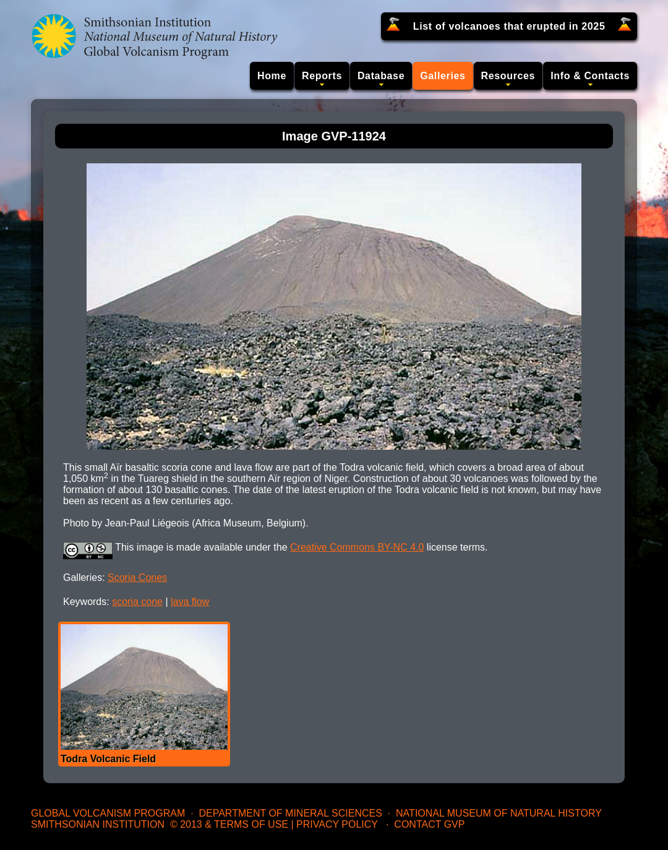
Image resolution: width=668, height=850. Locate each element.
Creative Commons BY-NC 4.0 (357, 547)
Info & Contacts (590, 76)
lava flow (190, 601)
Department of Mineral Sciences (290, 813)
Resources (508, 76)
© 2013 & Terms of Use (229, 824)
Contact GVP (429, 824)
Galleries (442, 76)
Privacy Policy (337, 824)
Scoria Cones (137, 577)
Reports (322, 76)
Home (271, 76)
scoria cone (137, 601)
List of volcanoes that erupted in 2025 (509, 26)
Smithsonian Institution (98, 824)
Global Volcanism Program (108, 813)
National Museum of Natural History (499, 813)
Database (381, 76)
